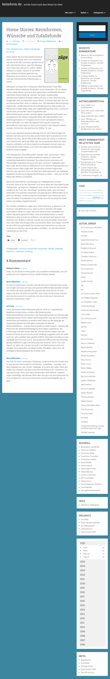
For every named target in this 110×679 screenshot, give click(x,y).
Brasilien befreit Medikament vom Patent (91, 128)
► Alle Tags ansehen (87, 211)
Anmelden (85, 663)
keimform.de (32, 4)
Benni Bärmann (13, 282)
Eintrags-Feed (87, 666)
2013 (82, 613)
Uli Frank (16, 41)
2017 (82, 596)
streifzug (29, 251)
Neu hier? (69, 13)
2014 (82, 609)
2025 (82, 561)
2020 (82, 583)
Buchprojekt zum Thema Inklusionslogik (91, 163)
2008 (82, 635)
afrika (89, 195)
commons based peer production (33, 249)
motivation (19, 251)
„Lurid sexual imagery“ (90, 175)
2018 (82, 592)
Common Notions (88, 450)
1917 (83, 192)
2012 (82, 618)
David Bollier (86, 462)
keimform (10, 251)
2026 (82, 543)
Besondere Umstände (90, 447)
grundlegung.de (87, 526)
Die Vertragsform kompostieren (92, 56)
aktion (96, 197)
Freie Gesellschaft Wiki (90, 523)
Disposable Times (88, 469)
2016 (82, 600)
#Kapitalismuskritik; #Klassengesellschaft (88, 190)
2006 (82, 644)
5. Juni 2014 (24, 282)
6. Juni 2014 (24, 358)
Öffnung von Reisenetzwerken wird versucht (90, 121)
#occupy (99, 190)
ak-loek (90, 198)
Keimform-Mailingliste (90, 505)
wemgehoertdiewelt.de (90, 490)
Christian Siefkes (87, 76)
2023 (82, 570)
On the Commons (88, 475)
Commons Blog (87, 453)
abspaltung (97, 192)
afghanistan (85, 195)
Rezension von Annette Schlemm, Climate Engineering (92, 63)
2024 (82, 565)
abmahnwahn (90, 192)
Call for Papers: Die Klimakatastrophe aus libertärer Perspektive (90, 170)
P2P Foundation (87, 478)
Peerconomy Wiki (88, 532)
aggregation (81, 198)
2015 (82, 605)
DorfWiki (84, 519)
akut (93, 200)
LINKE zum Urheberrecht (88, 106)
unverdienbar (86, 487)
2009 (82, 631)
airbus (86, 198)
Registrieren (86, 660)
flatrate (51, 249)
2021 (82, 578)
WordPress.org (87, 672)
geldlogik (59, 249)
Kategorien (98, 13)
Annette (84, 61)
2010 (82, 626)
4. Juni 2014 (23, 268)
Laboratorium (87, 529)
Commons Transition (89, 456)
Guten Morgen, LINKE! (95, 116)
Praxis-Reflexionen (48, 41)
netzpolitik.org (87, 472)
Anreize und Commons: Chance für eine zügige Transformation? (91, 149)
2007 (82, 640)
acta (102, 192)
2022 (82, 574)
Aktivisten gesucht (88, 200)
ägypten (80, 195)
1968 (86, 192)
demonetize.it (86, 465)
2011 (82, 622)
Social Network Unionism (91, 484)
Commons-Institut (88, 459)
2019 (82, 587)
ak (88, 198)
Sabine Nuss (86, 481)
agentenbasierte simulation (97, 195)
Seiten (83, 13)
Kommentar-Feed (88, 669)
